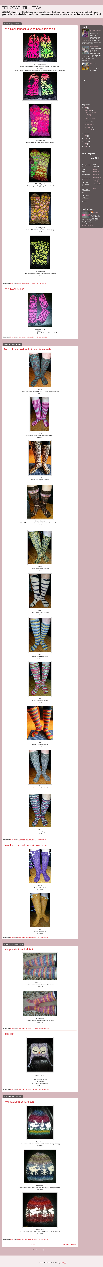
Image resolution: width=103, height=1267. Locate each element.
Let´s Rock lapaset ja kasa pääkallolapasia (29, 28)
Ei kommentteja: (42, 283)
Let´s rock (93, 63)
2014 (85, 108)
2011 (85, 138)
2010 (85, 141)
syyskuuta (88, 110)
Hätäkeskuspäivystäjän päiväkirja (97, 179)
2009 (85, 144)
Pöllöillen (8, 1033)
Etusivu (33, 1244)
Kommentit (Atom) (41, 1250)
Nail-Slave (96, 174)
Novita (95, 189)
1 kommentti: (42, 840)
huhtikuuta (88, 124)
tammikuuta (89, 130)
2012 (85, 136)
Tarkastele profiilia (87, 225)
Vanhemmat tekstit (70, 1244)
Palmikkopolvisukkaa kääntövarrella (25, 845)
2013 (85, 133)
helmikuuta (88, 127)
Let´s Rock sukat (13, 289)
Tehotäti (95, 212)
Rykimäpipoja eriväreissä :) (19, 1101)
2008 (85, 146)
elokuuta (88, 122)
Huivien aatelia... (95, 47)
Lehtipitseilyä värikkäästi (18, 949)
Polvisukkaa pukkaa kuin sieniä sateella (27, 349)
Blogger (64, 1263)
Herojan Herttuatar (96, 170)
